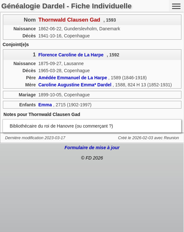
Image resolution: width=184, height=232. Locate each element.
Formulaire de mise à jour (91, 147)
